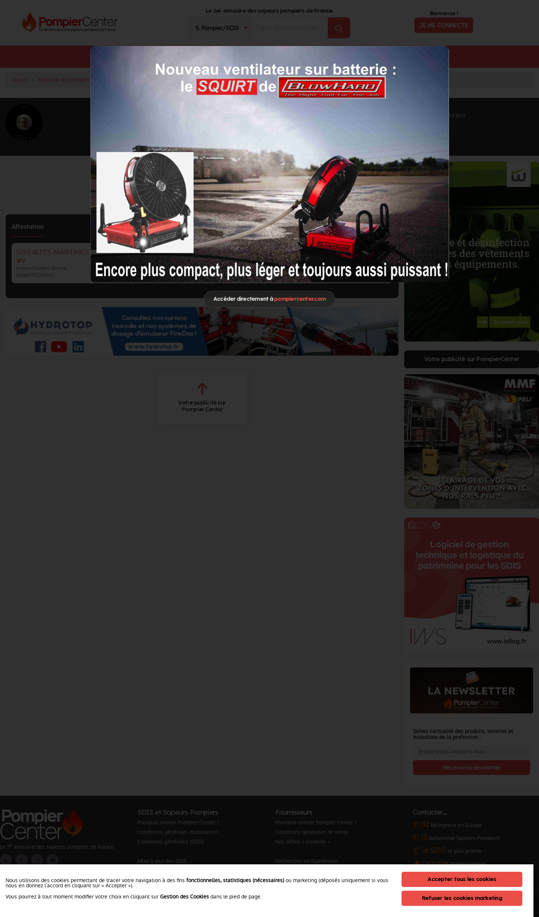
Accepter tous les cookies (461, 879)
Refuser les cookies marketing (462, 897)
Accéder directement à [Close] (269, 298)
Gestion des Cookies (184, 896)
